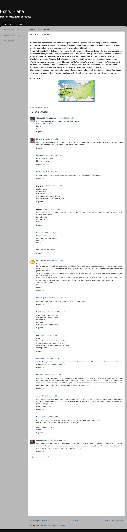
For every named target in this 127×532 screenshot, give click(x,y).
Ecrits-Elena (12, 11)
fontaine (39, 155)
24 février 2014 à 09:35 (53, 186)
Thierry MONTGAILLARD (46, 118)
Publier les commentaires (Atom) (53, 526)
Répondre (40, 132)
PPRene (39, 139)
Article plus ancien (113, 520)
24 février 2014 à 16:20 (56, 312)
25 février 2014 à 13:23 (58, 440)
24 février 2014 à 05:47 (65, 118)
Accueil (8, 24)
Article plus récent (39, 520)
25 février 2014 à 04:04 (50, 417)
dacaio (39, 396)
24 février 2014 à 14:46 (55, 260)
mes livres (19, 24)
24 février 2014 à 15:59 (57, 298)
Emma (38, 417)
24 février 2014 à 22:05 (50, 396)
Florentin (39, 375)
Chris (38, 232)
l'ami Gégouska (42, 298)
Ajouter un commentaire (40, 457)
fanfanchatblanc (42, 440)
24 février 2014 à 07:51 (51, 139)
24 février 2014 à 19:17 (54, 358)
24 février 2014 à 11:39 (51, 209)
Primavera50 (41, 260)
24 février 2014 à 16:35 (48, 335)
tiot (37, 335)
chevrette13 (40, 358)
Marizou (39, 172)
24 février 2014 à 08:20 (52, 155)
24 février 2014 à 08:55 (51, 172)
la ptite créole (41, 312)
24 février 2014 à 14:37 (49, 232)
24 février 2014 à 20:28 (52, 375)
